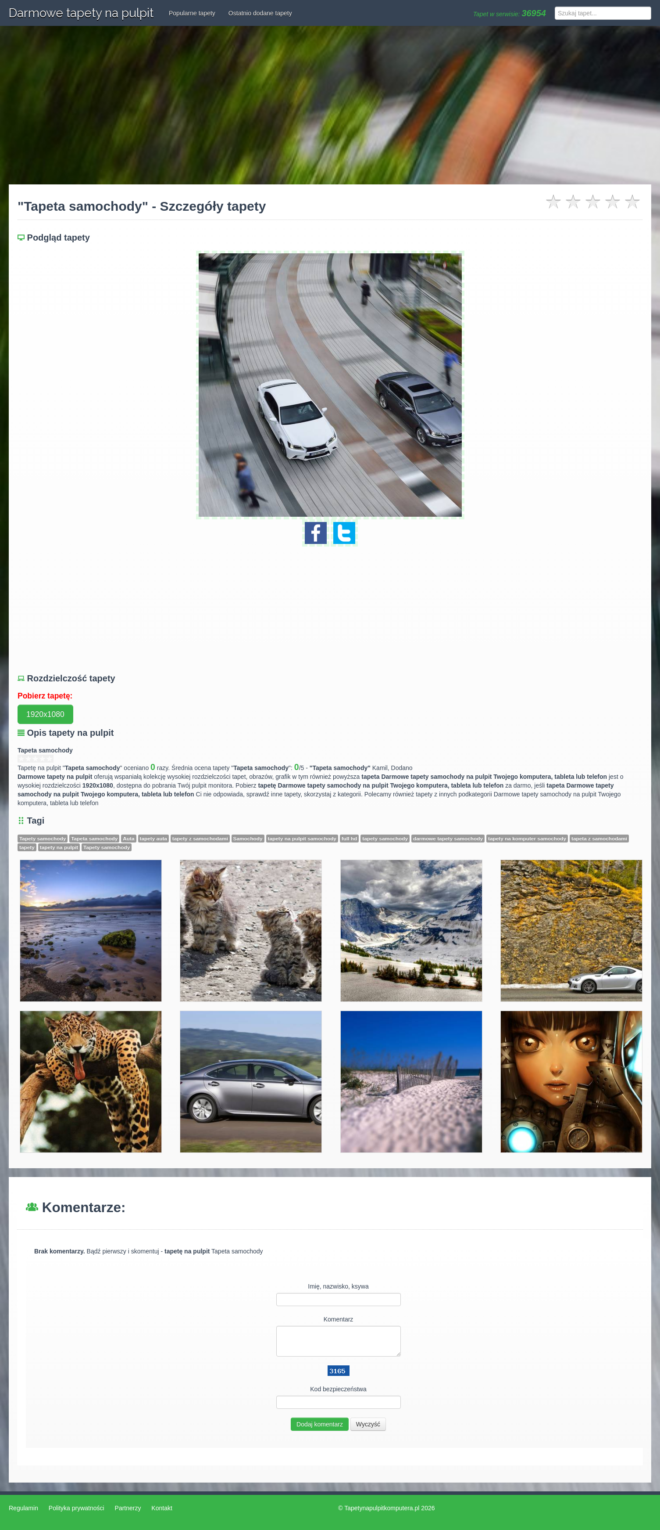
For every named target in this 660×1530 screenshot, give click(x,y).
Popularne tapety (192, 13)
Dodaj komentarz (319, 1424)
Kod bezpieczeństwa (338, 1389)
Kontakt (161, 1508)
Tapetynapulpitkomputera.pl (381, 1508)
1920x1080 (45, 714)
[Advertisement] (330, 105)
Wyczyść (368, 1424)
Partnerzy (128, 1508)
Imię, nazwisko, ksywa (338, 1286)
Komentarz (338, 1319)
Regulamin (23, 1508)
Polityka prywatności (76, 1508)
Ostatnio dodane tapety (260, 13)
